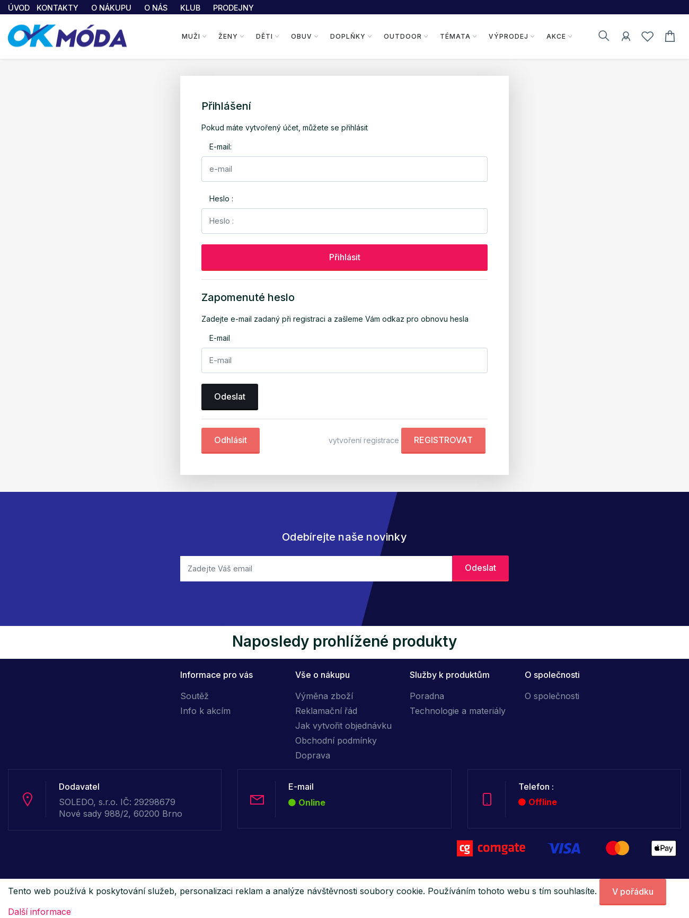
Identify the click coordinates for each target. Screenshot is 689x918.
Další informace (39, 911)
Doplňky (348, 36)
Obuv (301, 36)
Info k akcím (205, 710)
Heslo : (221, 198)
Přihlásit (344, 257)
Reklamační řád (326, 710)
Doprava (312, 755)
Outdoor (403, 36)
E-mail (219, 337)
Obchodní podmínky (336, 740)
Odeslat (229, 396)
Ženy (228, 36)
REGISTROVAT (443, 440)
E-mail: (220, 146)
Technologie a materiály (458, 710)
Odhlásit (230, 440)
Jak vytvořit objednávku (343, 725)
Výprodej (508, 36)
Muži (191, 36)
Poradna (427, 696)
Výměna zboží (324, 696)
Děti (264, 36)
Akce (556, 36)
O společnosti (552, 696)
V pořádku (632, 891)
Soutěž (194, 696)
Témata (455, 36)
